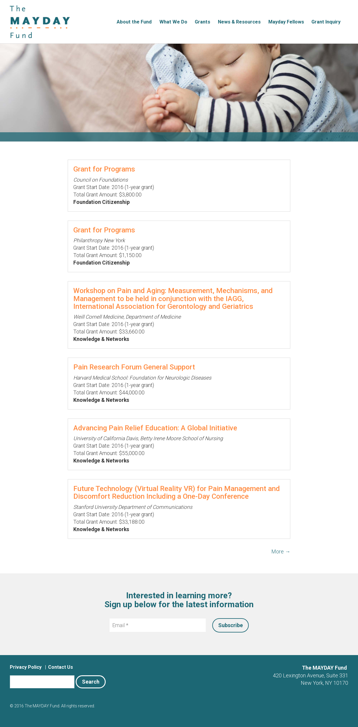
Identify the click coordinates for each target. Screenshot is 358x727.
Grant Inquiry (325, 22)
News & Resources (239, 22)
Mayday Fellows (286, 22)
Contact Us (60, 667)
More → (280, 551)
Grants (202, 22)
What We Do (173, 22)
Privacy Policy (26, 667)
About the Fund (134, 22)
